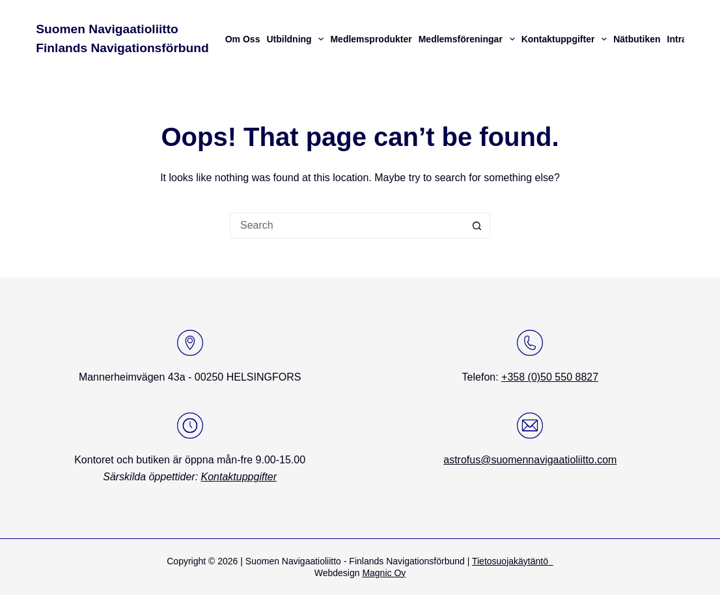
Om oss (242, 39)
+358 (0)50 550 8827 (549, 377)
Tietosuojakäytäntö (512, 561)
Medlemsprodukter (370, 39)
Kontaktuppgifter (566, 39)
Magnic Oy (384, 573)
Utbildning (296, 39)
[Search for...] (347, 225)
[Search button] (477, 225)
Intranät (683, 39)
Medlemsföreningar (468, 39)
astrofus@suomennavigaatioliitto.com (529, 459)
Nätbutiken (636, 39)
